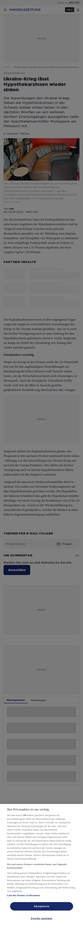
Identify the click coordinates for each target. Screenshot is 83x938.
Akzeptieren (41, 906)
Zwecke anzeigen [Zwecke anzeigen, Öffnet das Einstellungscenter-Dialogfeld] (41, 918)
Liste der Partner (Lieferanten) (23, 895)
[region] (41, 871)
